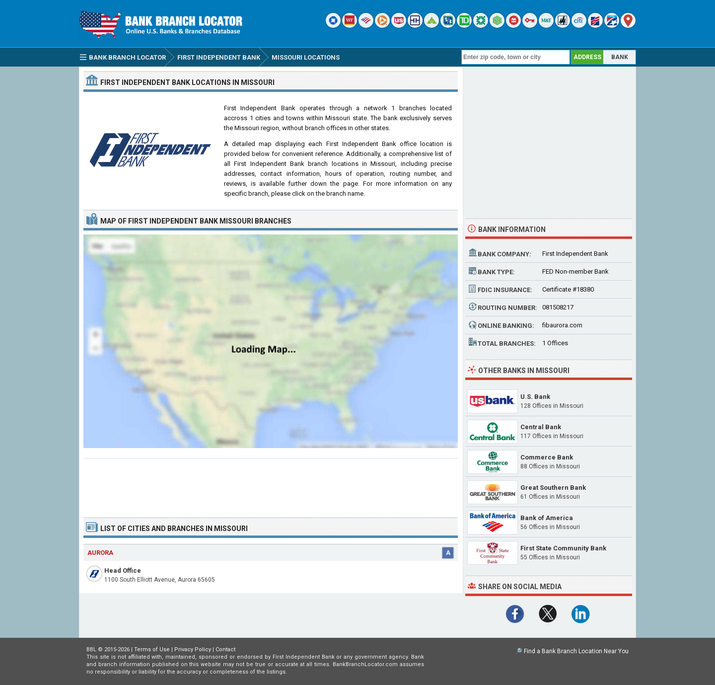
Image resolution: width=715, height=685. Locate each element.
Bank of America (546, 518)
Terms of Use (152, 649)
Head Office (122, 570)
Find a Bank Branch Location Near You (576, 651)
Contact (225, 649)
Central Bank (540, 427)
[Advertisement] (270, 483)
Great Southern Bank (553, 487)
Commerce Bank (546, 457)
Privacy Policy (192, 649)
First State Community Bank (563, 548)
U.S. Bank (535, 396)
